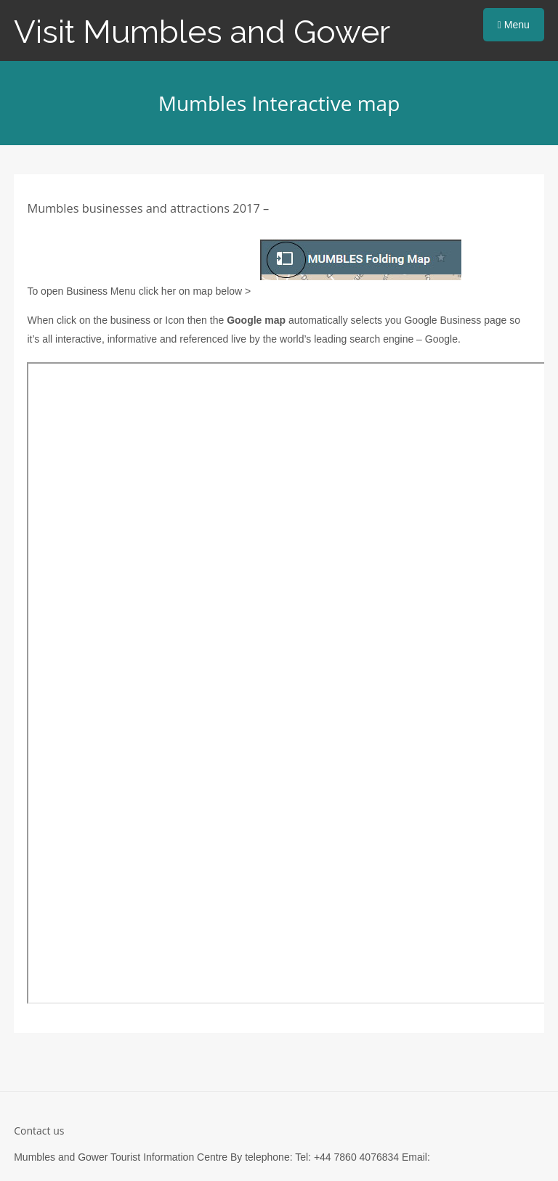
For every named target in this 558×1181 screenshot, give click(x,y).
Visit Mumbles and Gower (202, 31)
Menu (514, 24)
